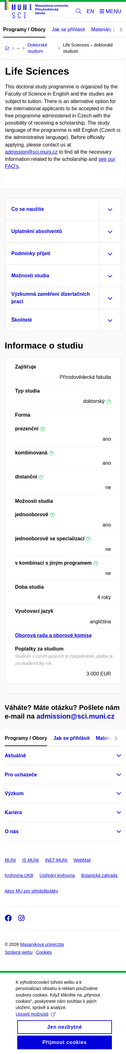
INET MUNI (56, 860)
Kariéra (13, 812)
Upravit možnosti (35, 1021)
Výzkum (14, 793)
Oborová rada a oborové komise (53, 635)
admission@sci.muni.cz (31, 152)
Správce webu (19, 952)
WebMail (82, 860)
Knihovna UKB (19, 875)
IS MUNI (30, 860)
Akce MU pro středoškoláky (31, 890)
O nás (11, 831)
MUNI (10, 860)
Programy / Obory (24, 29)
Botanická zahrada (99, 875)
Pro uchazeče (21, 774)
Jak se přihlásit (68, 29)
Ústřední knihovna (57, 875)
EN (90, 11)
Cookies (44, 952)
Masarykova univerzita (42, 944)
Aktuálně (15, 755)
